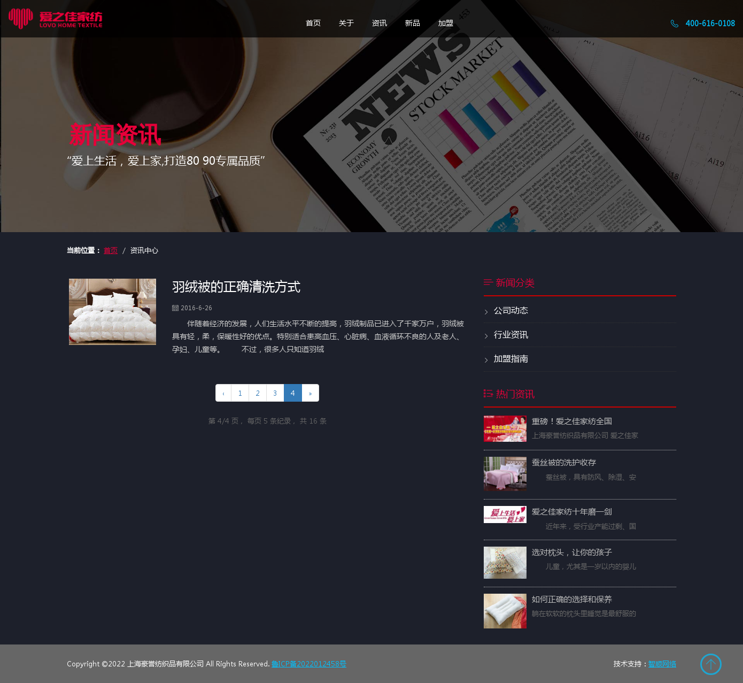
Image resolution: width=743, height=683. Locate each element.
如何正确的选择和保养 (572, 599)
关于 (346, 22)
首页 (313, 22)
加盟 (445, 22)
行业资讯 (506, 334)
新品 (412, 22)
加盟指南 (506, 358)
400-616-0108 (703, 23)
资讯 (379, 22)
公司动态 (506, 310)
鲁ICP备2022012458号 (309, 663)
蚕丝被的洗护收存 (564, 462)
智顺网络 (662, 663)
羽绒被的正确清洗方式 (236, 286)
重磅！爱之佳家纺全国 (572, 421)
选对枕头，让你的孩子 (572, 552)
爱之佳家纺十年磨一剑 (572, 511)
